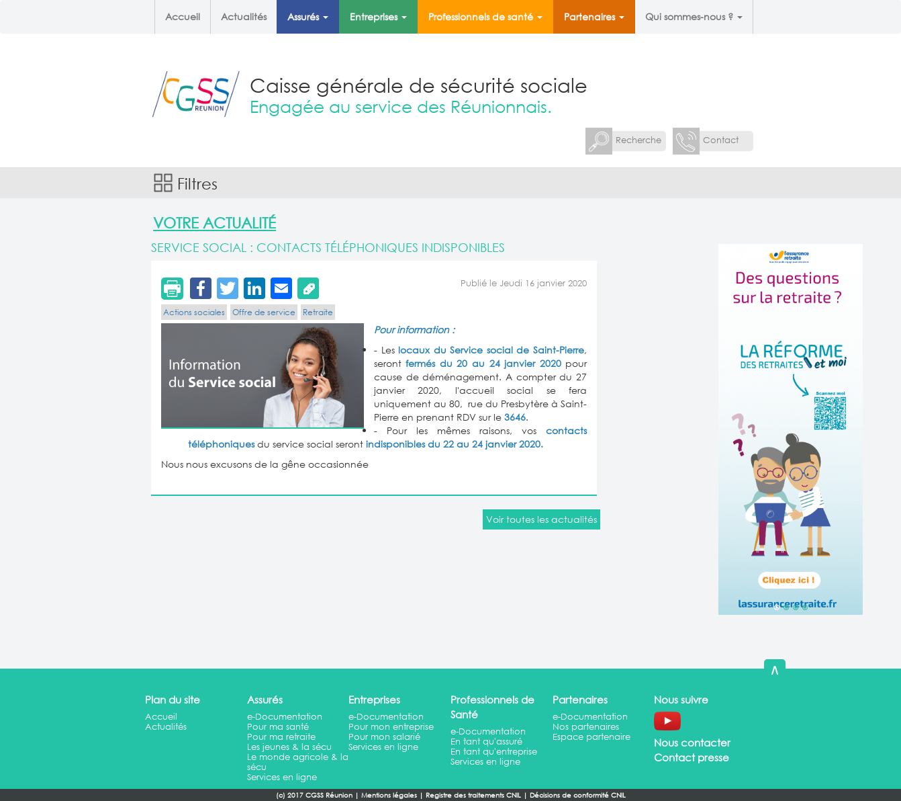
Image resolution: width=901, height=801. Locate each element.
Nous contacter (692, 742)
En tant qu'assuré (486, 741)
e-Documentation (284, 716)
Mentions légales (389, 795)
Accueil (182, 16)
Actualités (244, 16)
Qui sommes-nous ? (694, 16)
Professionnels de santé (485, 16)
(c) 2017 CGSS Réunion (314, 795)
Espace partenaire (591, 737)
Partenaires (594, 16)
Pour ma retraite (281, 737)
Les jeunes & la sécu (289, 747)
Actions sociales (194, 312)
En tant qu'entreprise (493, 751)
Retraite (318, 312)
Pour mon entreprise (391, 726)
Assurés (307, 16)
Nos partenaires (586, 726)
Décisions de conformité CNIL (578, 795)
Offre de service (263, 312)
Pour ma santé (278, 726)
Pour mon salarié (384, 737)
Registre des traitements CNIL (473, 795)
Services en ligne (282, 777)
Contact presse (691, 757)
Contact (721, 140)
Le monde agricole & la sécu (297, 762)
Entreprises (378, 16)
